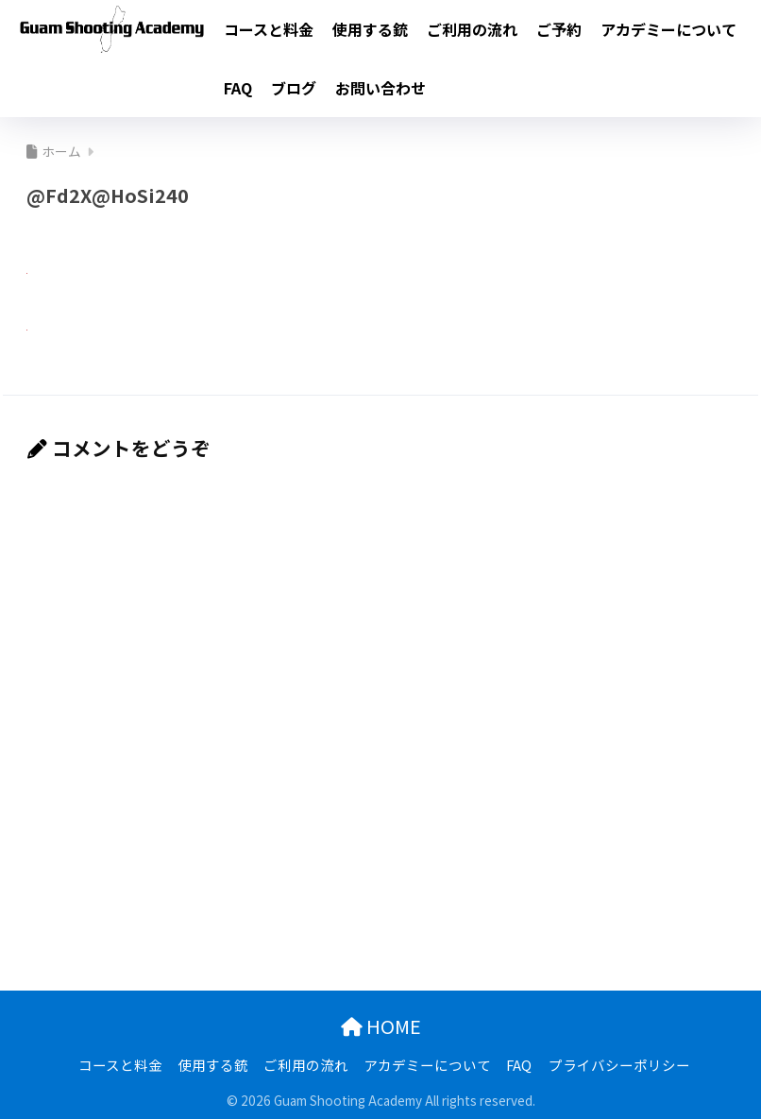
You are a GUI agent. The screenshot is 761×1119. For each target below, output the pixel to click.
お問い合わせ (380, 87)
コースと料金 (268, 29)
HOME (381, 1024)
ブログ (293, 87)
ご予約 (559, 29)
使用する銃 (370, 29)
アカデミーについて (668, 29)
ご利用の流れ (472, 29)
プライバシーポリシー (619, 1063)
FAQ (238, 87)
